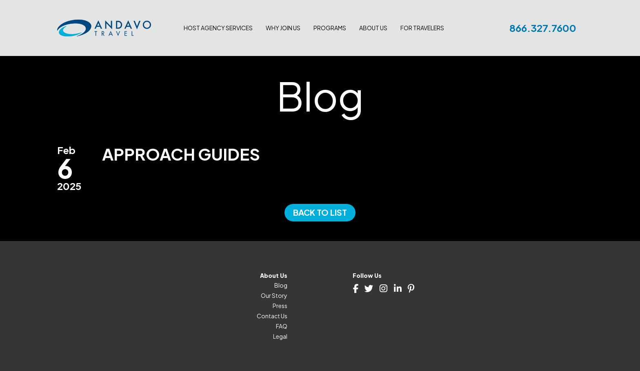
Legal (280, 336)
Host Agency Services (218, 28)
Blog (280, 285)
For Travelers (422, 28)
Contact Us (272, 316)
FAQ (281, 326)
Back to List (320, 212)
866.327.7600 (542, 28)
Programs (329, 28)
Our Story (274, 295)
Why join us (283, 28)
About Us (373, 28)
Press (280, 305)
